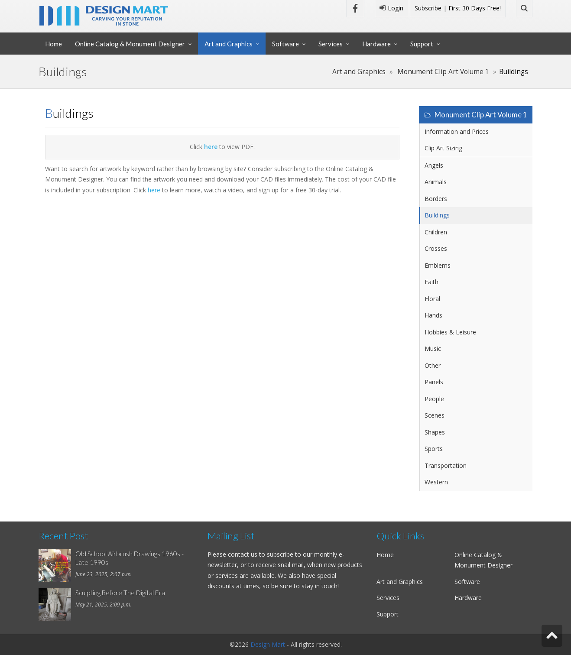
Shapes (435, 432)
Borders (436, 199)
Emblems (438, 265)
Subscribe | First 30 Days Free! (458, 8)
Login (391, 8)
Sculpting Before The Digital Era (120, 593)
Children (436, 232)
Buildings (437, 215)
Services (330, 44)
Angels (434, 165)
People (434, 399)
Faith (431, 282)
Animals (436, 182)
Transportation (446, 465)
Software (285, 44)
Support (421, 44)
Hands (433, 315)
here (154, 190)
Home (53, 44)
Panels (434, 382)
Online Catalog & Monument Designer (130, 44)
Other (433, 365)
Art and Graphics (228, 44)
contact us (242, 554)
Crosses (436, 248)
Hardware (376, 44)
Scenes (434, 415)
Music (433, 348)
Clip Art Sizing (443, 148)
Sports (434, 448)
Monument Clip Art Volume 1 (443, 71)
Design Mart (267, 644)
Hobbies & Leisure (450, 332)
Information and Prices (457, 131)
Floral (432, 299)
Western (436, 482)
